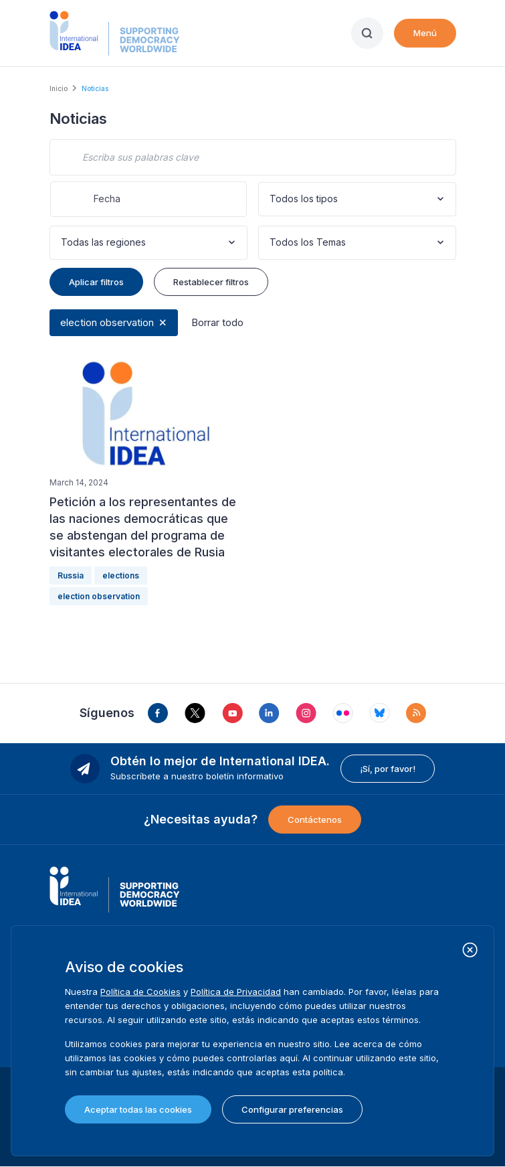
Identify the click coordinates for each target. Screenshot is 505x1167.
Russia (71, 575)
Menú (425, 32)
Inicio (58, 88)
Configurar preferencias (292, 1109)
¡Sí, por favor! (387, 768)
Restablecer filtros (211, 282)
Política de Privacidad (236, 991)
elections (120, 575)
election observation (107, 322)
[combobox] (271, 199)
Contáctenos (315, 819)
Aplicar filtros (96, 282)
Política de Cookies (140, 991)
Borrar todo (217, 322)
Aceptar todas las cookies (138, 1109)
